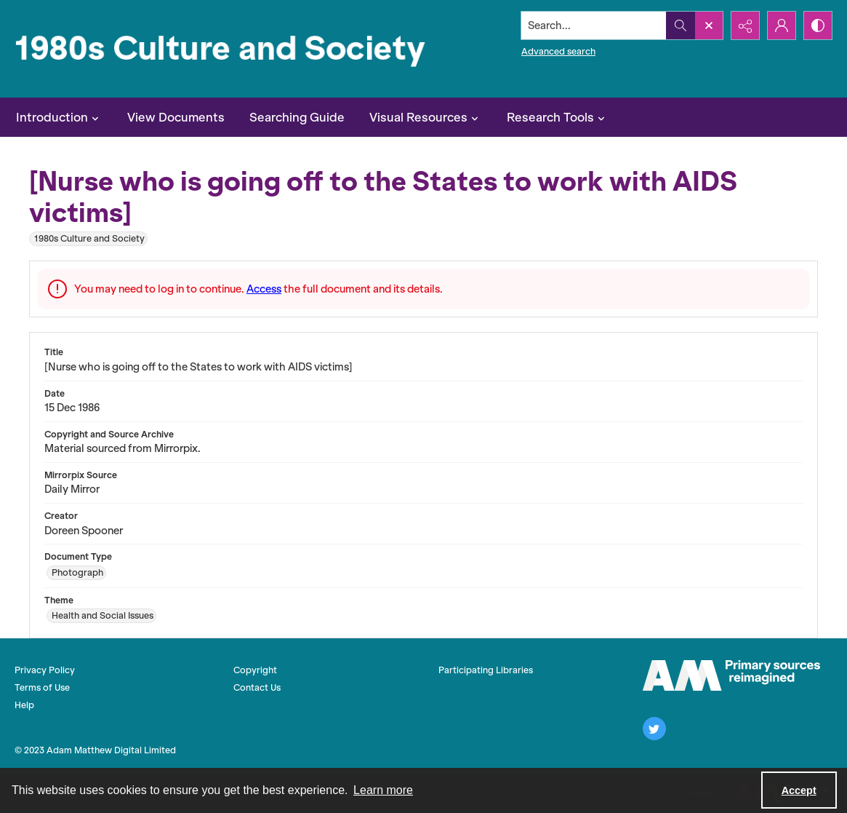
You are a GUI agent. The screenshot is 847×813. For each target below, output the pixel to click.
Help (24, 704)
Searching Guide (297, 117)
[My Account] (781, 25)
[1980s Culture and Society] (224, 49)
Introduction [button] (59, 117)
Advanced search (558, 51)
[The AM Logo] (731, 675)
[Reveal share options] (745, 25)
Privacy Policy (45, 670)
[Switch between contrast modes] (818, 25)
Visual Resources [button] (425, 117)
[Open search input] (709, 25)
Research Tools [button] (558, 117)
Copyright (255, 670)
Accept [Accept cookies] (799, 790)
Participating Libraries (485, 670)
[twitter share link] (654, 728)
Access (263, 289)
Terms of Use (42, 687)
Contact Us (257, 687)
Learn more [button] (383, 790)
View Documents (176, 117)
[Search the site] (594, 25)
